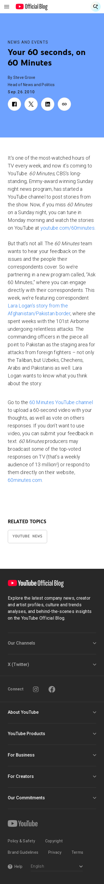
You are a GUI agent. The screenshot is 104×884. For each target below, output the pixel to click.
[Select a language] (57, 867)
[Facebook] (52, 689)
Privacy (55, 852)
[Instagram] (35, 689)
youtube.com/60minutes (67, 228)
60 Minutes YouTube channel (61, 402)
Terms (77, 852)
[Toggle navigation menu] (6, 6)
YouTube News (27, 536)
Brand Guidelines (23, 852)
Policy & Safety (21, 841)
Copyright (54, 841)
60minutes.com (25, 480)
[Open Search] (96, 7)
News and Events (28, 42)
